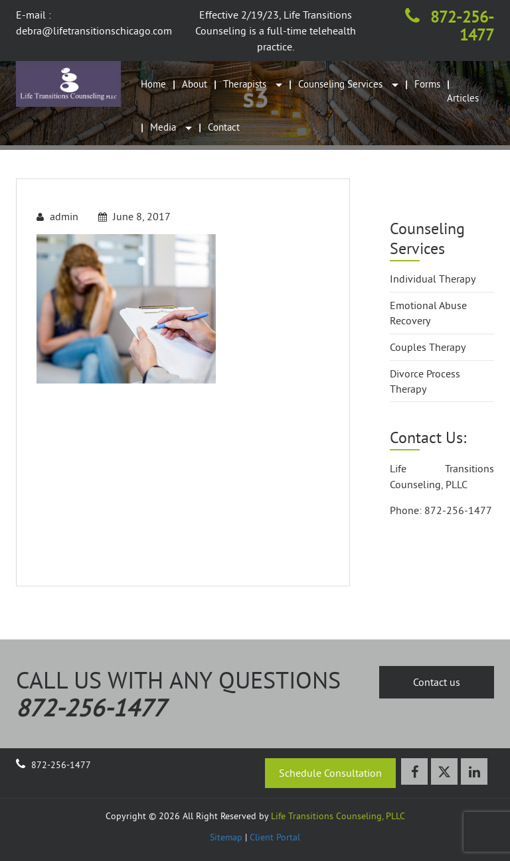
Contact (224, 127)
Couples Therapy (428, 347)
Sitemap (226, 837)
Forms (427, 84)
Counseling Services (348, 84)
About (194, 84)
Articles (463, 98)
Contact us (436, 682)
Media (171, 127)
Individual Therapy (432, 278)
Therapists (252, 84)
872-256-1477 (449, 25)
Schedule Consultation (330, 772)
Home (153, 84)
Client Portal (275, 837)
